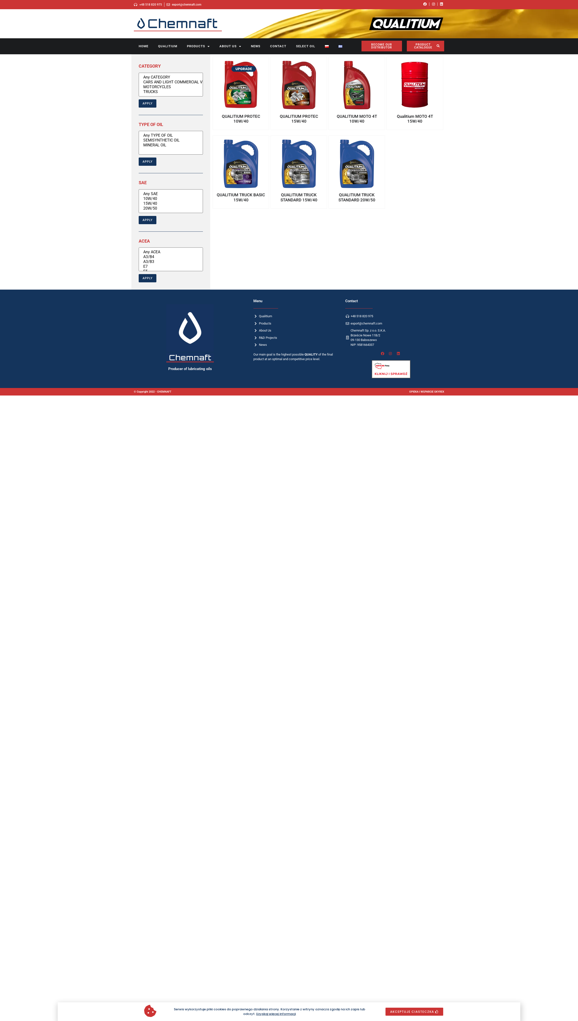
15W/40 (171, 203)
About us (230, 46)
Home (143, 46)
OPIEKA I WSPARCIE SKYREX (426, 391)
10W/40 (171, 198)
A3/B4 (171, 256)
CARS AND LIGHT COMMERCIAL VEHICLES (171, 82)
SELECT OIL (305, 46)
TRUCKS (171, 91)
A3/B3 (171, 261)
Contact (278, 46)
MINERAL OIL (171, 145)
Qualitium (167, 46)
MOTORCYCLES (171, 87)
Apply (148, 103)
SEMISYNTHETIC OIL (171, 140)
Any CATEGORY (171, 77)
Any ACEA (171, 252)
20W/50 (171, 208)
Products (198, 46)
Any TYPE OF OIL (171, 135)
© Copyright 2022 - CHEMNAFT (152, 391)
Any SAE (171, 193)
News (255, 46)
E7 (171, 266)
